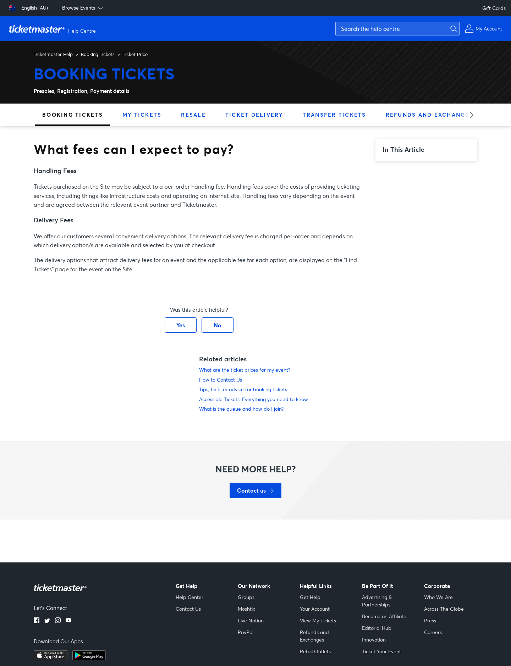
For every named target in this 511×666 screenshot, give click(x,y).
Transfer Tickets (334, 114)
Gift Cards (494, 8)
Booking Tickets (98, 54)
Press (430, 620)
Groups (246, 597)
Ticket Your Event (381, 651)
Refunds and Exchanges (429, 114)
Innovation (374, 639)
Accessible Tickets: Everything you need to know (253, 399)
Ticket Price (135, 54)
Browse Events (83, 7)
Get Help (310, 597)
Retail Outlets (315, 651)
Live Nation (251, 620)
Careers (433, 632)
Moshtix (246, 608)
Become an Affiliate (384, 616)
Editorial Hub (376, 628)
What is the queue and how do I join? (241, 408)
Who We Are (438, 597)
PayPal (245, 632)
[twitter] (47, 621)
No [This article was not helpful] (217, 325)
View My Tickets (318, 620)
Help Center (189, 597)
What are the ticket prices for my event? (244, 369)
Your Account (315, 608)
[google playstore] (89, 658)
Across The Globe (444, 608)
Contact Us (188, 608)
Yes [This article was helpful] (180, 325)
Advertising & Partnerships (377, 601)
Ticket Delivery (254, 114)
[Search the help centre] (397, 28)
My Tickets (142, 114)
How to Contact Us (220, 379)
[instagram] (58, 621)
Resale (193, 114)
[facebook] (36, 621)
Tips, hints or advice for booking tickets (243, 389)
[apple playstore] (50, 658)
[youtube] (68, 621)
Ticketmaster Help (53, 54)
